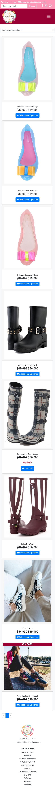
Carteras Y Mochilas (27, 759)
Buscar (32, 6)
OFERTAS (27, 775)
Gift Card (27, 768)
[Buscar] (14, 6)
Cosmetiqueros (27, 765)
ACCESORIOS (27, 752)
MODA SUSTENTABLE (27, 772)
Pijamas (27, 781)
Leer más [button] (27, 468)
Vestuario (27, 785)
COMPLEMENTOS (27, 762)
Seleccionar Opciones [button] (27, 115)
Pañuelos (27, 778)
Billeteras (27, 755)
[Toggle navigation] (49, 16)
